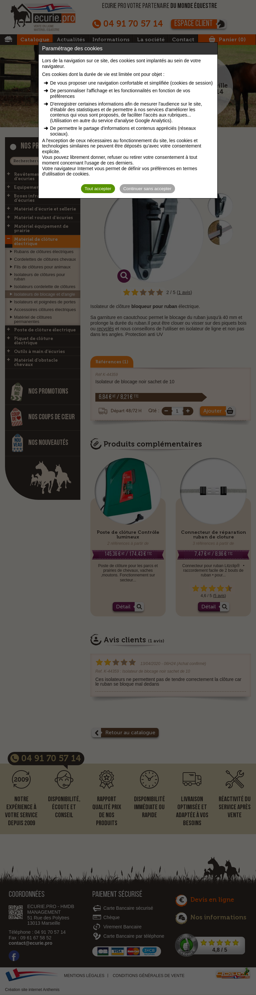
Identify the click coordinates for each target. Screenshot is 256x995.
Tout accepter (98, 188)
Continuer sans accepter (147, 188)
